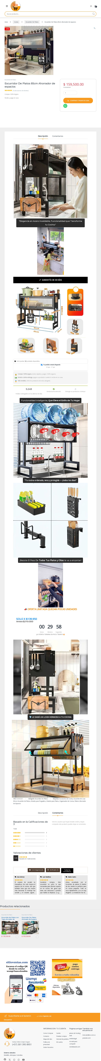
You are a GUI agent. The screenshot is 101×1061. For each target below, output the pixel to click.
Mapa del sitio (47, 1039)
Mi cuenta (59, 1042)
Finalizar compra (61, 1036)
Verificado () (53, 870)
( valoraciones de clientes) (21, 90)
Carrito (58, 1033)
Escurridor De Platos (32, 22)
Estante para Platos (52, 801)
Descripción (43, 136)
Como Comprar (48, 1033)
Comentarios (57, 136)
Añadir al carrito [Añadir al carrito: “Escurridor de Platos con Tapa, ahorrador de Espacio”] (17, 937)
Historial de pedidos (62, 1039)
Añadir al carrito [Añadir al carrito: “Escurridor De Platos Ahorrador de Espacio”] (37, 937)
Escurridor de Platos (24, 801)
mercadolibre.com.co (89, 1035)
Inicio (6, 22)
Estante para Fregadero (38, 801)
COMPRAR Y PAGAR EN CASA (79, 100)
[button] (94, 28)
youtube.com (86, 1038)
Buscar (93, 14)
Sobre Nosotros (48, 1047)
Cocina (16, 22)
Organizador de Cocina (66, 801)
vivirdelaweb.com (74, 1047)
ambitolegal (73, 1038)
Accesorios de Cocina (66, 799)
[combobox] (48, 14)
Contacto (46, 1036)
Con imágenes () (37, 870)
